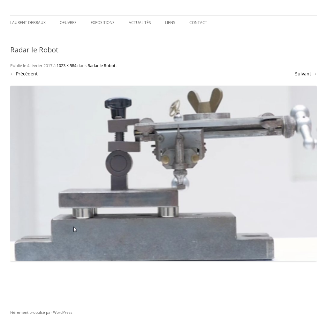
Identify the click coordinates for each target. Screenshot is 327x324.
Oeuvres (68, 22)
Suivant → (306, 74)
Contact (198, 22)
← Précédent (24, 74)
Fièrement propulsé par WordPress (41, 312)
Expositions (103, 22)
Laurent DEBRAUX (28, 22)
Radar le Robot (101, 65)
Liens (170, 22)
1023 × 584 (66, 65)
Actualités (140, 22)
